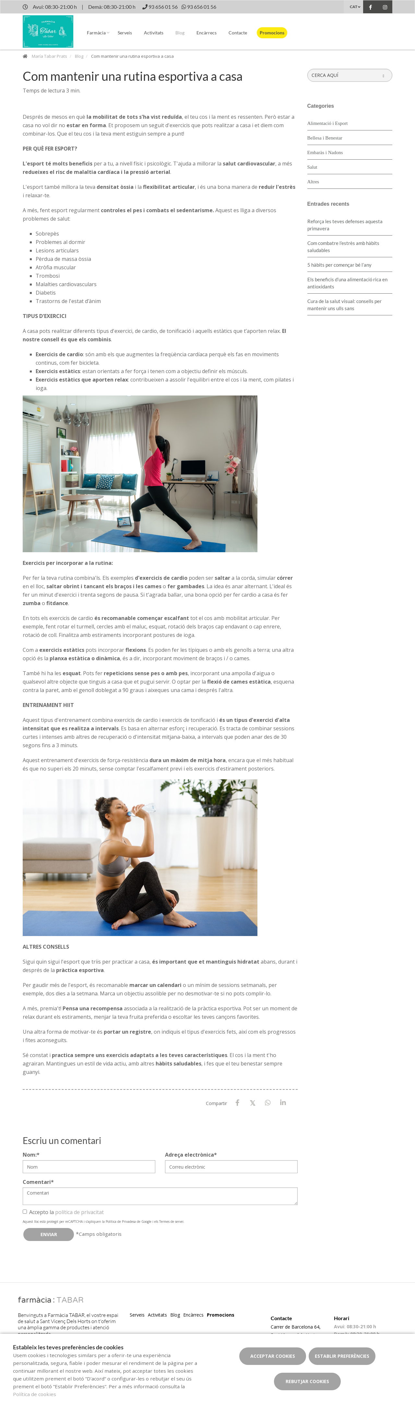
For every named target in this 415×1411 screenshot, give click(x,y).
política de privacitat (79, 1212)
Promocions (272, 32)
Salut (312, 167)
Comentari (38, 1182)
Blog (179, 32)
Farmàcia (96, 32)
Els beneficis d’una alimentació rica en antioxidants (347, 282)
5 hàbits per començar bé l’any (339, 265)
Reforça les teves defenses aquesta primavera (345, 224)
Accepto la (63, 1212)
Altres (313, 181)
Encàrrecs (206, 32)
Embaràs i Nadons (325, 152)
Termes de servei (171, 1221)
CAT (353, 6)
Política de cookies (34, 1394)
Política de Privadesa (121, 1221)
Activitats (153, 32)
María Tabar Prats (49, 56)
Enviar (49, 1234)
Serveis (125, 32)
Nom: (31, 1154)
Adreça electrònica (191, 1154)
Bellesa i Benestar (324, 137)
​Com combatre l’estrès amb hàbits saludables (343, 246)
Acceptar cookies (272, 1356)
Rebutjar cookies (307, 1381)
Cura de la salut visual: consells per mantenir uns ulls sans (344, 304)
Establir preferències (342, 1356)
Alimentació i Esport (327, 123)
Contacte (238, 32)
